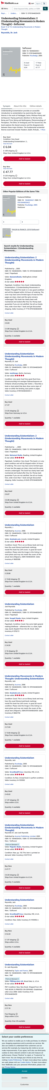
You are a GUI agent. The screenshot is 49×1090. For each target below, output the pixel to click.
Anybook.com (15, 539)
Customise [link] (24, 1084)
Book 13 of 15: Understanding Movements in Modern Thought (20, 28)
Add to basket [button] (24, 159)
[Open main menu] (5, 8)
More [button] (43, 130)
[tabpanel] (23, 120)
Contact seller (9, 313)
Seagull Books (15, 618)
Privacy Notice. (10, 1067)
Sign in (38, 3)
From (28, 65)
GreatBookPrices (16, 772)
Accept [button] (24, 1071)
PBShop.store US (16, 981)
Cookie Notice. (25, 1062)
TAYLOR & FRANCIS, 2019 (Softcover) (25, 229)
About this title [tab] (20, 106)
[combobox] (27, 8)
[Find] (45, 8)
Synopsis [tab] (6, 106)
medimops (14, 373)
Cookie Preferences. (15, 1060)
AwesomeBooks (16, 277)
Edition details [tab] (36, 106)
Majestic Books (15, 847)
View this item (7, 144)
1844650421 (30, 200)
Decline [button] (24, 1078)
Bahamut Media (16, 455)
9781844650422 (24, 202)
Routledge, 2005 (31, 205)
